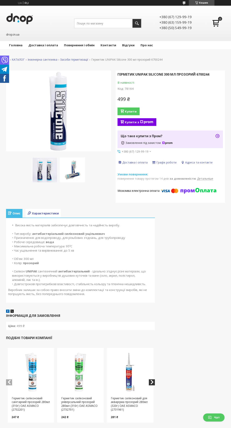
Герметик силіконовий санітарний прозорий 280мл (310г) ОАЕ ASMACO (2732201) (31, 404)
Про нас (147, 45)
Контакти (108, 45)
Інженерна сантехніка (42, 59)
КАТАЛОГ (18, 59)
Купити (130, 111)
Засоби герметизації (74, 59)
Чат (214, 417)
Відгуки (128, 45)
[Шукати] (136, 23)
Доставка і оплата (43, 45)
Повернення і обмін (79, 45)
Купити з (139, 122)
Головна (15, 45)
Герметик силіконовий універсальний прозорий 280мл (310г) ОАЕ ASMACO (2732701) (79, 404)
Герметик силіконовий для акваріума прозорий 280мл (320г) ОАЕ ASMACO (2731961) (129, 404)
